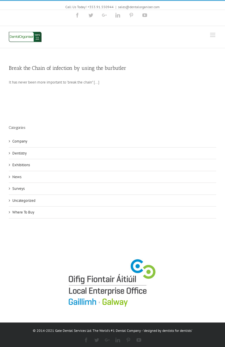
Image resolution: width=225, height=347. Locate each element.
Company (19, 141)
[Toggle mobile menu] (213, 35)
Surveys (18, 188)
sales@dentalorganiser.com (139, 7)
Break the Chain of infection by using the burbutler (67, 68)
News (16, 176)
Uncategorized (23, 200)
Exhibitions (21, 164)
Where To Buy (23, 212)
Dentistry (19, 153)
